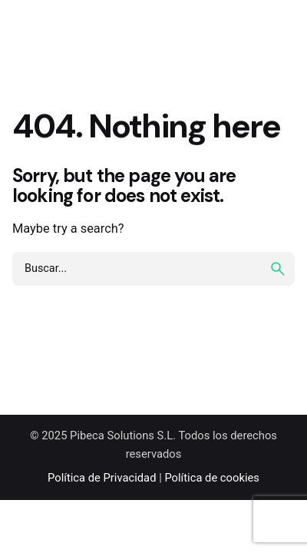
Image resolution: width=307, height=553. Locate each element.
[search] (278, 269)
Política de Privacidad (102, 478)
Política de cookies (211, 478)
